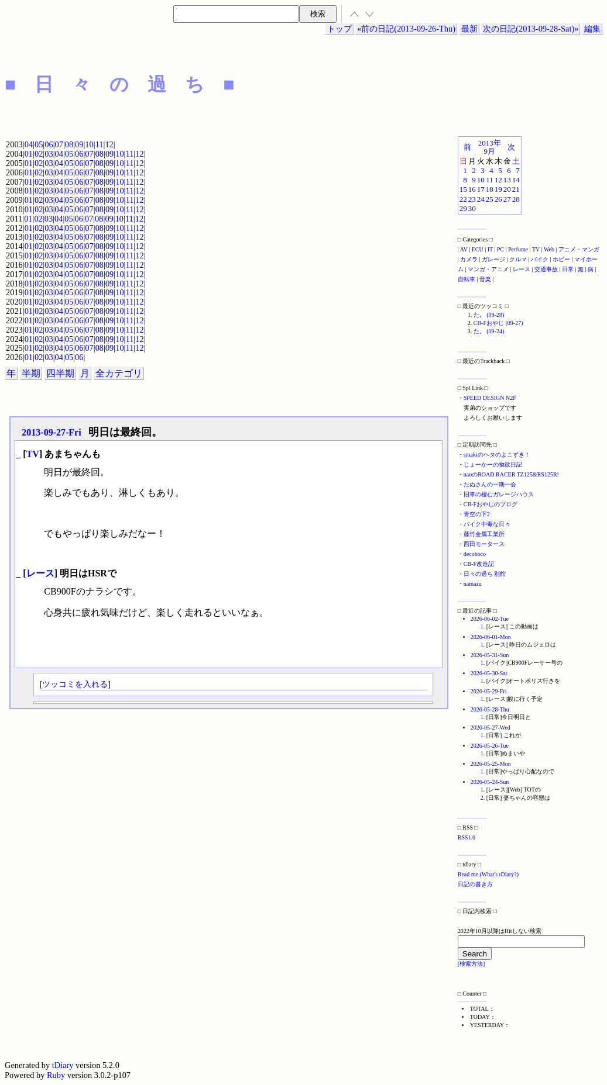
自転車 (466, 279)
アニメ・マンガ (578, 249)
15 (463, 189)
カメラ (469, 259)
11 (99, 144)
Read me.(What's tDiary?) (488, 874)
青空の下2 (477, 514)
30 (472, 208)
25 (489, 199)
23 (472, 199)
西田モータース (484, 544)
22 (463, 199)
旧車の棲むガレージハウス (499, 494)
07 (59, 144)
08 (69, 144)
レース (40, 573)
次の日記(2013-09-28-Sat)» (530, 28)
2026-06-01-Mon (491, 637)
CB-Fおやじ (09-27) (498, 323)
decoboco (475, 554)
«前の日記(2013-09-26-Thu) (406, 28)
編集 (592, 28)
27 (507, 199)
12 (109, 144)
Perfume (518, 249)
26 (498, 199)
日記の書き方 (475, 884)
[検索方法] (471, 963)
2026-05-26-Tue (490, 745)
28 (516, 199)
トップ (339, 28)
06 (48, 144)
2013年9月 (489, 147)
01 (29, 153)
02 (39, 153)
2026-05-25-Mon (491, 764)
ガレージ (493, 259)
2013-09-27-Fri (51, 432)
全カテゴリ (118, 373)
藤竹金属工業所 (484, 534)
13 (507, 179)
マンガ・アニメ (488, 269)
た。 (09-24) (489, 331)
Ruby (56, 1075)
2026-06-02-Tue (490, 619)
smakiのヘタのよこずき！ (497, 454)
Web (549, 249)
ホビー (561, 259)
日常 (568, 269)
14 (516, 179)
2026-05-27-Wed (490, 727)
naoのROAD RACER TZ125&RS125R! (511, 474)
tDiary (63, 1065)
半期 (31, 373)
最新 (469, 28)
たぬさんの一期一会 (490, 484)
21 (516, 189)
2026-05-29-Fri (489, 691)
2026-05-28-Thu (490, 709)
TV (32, 454)
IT (490, 249)
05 (39, 144)
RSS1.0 (466, 837)
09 (79, 144)
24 (481, 199)
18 (489, 189)
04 (29, 144)
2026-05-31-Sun (490, 655)
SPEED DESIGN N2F (490, 398)
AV (464, 249)
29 (463, 208)
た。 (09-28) (489, 315)
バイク (539, 259)
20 (507, 189)
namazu (473, 583)
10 (89, 144)
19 (498, 189)
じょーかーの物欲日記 (493, 464)
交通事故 (546, 269)
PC (500, 249)
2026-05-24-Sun (490, 782)
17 (481, 189)
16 (472, 189)
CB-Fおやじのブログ (490, 504)
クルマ (518, 259)
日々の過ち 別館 (485, 574)
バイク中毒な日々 (487, 524)
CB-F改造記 (479, 564)
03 (48, 153)
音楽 (485, 279)
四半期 (60, 373)
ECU (477, 249)
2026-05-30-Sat (489, 673)
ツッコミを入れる (75, 684)
